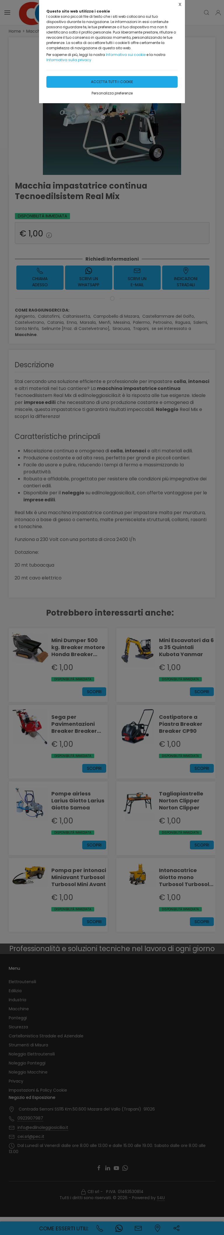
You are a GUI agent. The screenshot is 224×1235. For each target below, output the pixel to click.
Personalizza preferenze (112, 93)
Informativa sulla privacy (68, 59)
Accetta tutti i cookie (112, 81)
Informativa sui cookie (126, 54)
